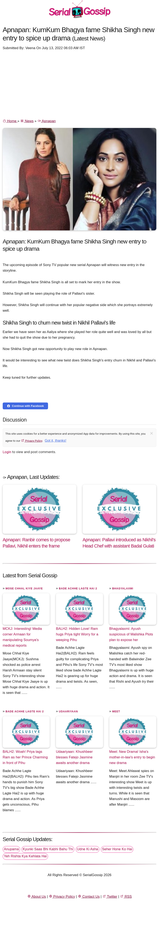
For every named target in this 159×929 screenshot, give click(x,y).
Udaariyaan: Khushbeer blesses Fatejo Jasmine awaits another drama (74, 757)
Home (10, 121)
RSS (126, 897)
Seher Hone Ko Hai (117, 849)
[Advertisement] (80, 84)
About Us (36, 897)
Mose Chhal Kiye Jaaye (24, 588)
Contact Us (89, 897)
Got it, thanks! (55, 441)
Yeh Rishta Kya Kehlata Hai (25, 856)
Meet (116, 711)
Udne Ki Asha (87, 849)
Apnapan (46, 121)
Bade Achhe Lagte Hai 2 (78, 588)
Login (7, 452)
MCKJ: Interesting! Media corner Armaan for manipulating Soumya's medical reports (22, 637)
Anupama (11, 849)
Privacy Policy (31, 440)
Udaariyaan (68, 711)
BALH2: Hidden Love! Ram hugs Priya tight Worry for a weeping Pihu (77, 634)
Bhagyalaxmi (122, 588)
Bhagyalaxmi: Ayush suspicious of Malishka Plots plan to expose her (131, 634)
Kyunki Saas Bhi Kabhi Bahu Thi (48, 849)
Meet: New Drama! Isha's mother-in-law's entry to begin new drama (132, 757)
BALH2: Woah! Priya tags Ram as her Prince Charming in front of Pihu (25, 757)
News (27, 121)
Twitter (109, 897)
